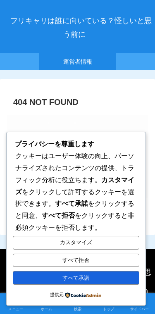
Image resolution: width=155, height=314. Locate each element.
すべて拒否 (75, 260)
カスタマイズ (76, 242)
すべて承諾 (75, 278)
